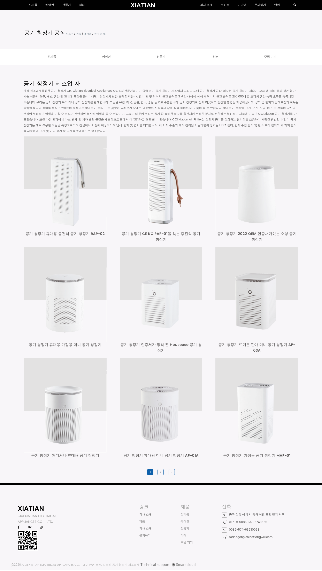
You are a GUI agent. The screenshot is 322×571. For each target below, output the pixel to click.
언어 (277, 4)
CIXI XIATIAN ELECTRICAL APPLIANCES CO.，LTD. (55, 566)
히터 (82, 4)
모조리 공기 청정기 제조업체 (121, 566)
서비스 (225, 4)
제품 (78, 34)
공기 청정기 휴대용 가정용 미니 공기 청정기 (65, 345)
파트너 (69, 34)
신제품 (33, 4)
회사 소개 (206, 4)
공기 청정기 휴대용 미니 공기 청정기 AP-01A (161, 456)
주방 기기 (270, 56)
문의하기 (260, 4)
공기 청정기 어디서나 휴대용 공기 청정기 (65, 456)
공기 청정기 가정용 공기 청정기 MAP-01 (257, 456)
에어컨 (49, 4)
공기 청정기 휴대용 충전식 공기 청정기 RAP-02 (65, 234)
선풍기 (66, 4)
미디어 (242, 4)
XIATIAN (31, 509)
